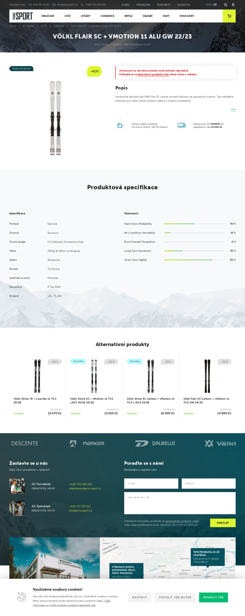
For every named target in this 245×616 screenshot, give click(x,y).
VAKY (166, 16)
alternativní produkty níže (153, 74)
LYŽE (67, 16)
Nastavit (139, 597)
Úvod (12, 26)
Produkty (28, 26)
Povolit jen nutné (175, 597)
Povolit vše (213, 597)
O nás (126, 4)
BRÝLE (129, 16)
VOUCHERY (187, 16)
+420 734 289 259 (95, 4)
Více (233, 109)
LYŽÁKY (86, 16)
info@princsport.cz (67, 4)
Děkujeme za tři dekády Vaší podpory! (207, 557)
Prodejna (143, 4)
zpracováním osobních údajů (182, 521)
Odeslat (223, 522)
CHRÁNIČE (107, 16)
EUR (208, 4)
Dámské (59, 26)
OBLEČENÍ (47, 16)
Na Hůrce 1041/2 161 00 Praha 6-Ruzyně (126, 573)
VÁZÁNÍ (147, 16)
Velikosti (183, 4)
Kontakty (164, 4)
